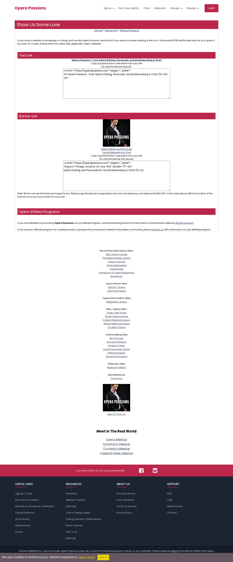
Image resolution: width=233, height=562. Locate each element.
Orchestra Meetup (116, 449)
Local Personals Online (116, 349)
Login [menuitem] (211, 8)
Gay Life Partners (116, 342)
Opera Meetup (116, 439)
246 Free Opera (116, 291)
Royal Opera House (116, 316)
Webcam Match (116, 367)
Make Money (22, 525)
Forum (19, 532)
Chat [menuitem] (146, 8)
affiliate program (184, 223)
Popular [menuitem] (191, 8)
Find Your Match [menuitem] (129, 8)
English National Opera (116, 320)
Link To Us (71, 532)
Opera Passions (30, 8)
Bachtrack (116, 276)
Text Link (98, 30)
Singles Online (116, 345)
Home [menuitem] (107, 8)
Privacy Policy (124, 512)
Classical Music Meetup (116, 453)
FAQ (169, 493)
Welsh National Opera (117, 323)
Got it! (103, 557)
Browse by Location (27, 500)
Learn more (86, 557)
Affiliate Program (76, 500)
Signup (19, 493)
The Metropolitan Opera (116, 258)
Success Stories (125, 493)
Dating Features (24, 512)
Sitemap (71, 538)
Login (29, 493)
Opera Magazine (116, 265)
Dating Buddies (116, 353)
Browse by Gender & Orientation (34, 506)
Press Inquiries (74, 525)
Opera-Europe (116, 261)
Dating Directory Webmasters (83, 519)
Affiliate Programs (129, 30)
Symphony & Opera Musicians (116, 272)
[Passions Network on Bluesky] (155, 470)
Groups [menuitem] (174, 8)
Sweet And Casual (116, 356)
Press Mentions (125, 500)
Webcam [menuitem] (160, 8)
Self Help (71, 506)
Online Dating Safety (78, 512)
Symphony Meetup (116, 444)
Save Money (22, 519)
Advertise (71, 493)
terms (174, 551)
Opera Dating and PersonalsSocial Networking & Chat (116, 149)
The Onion (116, 378)
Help (170, 500)
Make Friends (175, 506)
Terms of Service (126, 506)
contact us (157, 229)
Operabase (117, 269)
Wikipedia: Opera (116, 302)
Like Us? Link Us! (116, 412)
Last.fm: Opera (116, 287)
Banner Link (111, 30)
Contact (172, 512)
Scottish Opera (116, 327)
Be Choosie (116, 338)
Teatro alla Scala (116, 312)
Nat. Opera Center (116, 254)
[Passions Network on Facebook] (141, 470)
